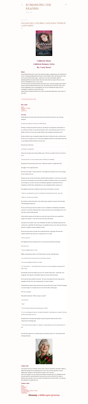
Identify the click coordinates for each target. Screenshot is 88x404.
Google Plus (25, 392)
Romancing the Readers (38, 6)
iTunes (23, 109)
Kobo (22, 107)
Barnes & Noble (25, 108)
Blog (22, 386)
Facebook (24, 387)
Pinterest (24, 389)
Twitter (23, 388)
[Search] (66, 4)
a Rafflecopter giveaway (49, 395)
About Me (29, 12)
